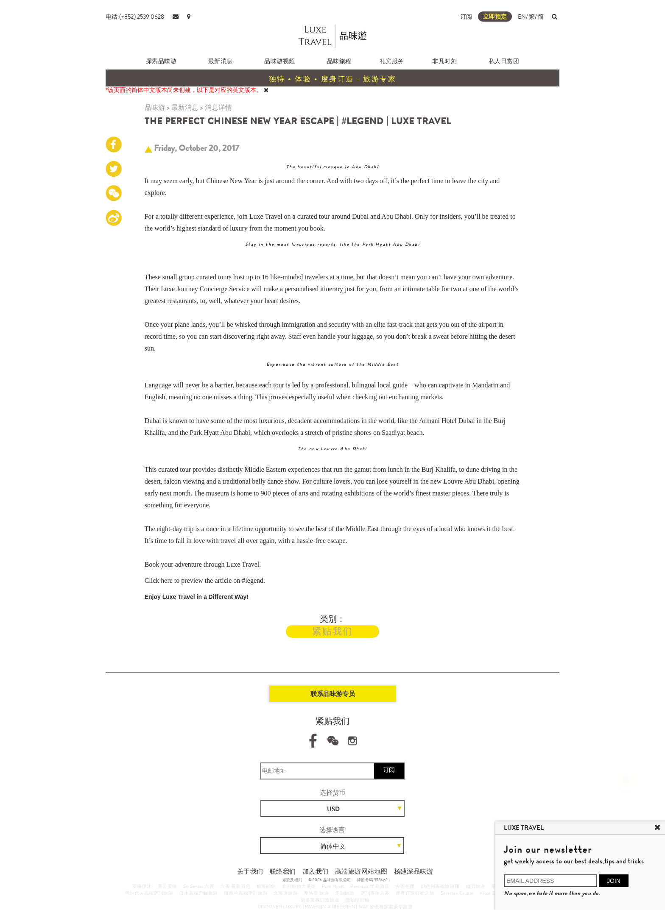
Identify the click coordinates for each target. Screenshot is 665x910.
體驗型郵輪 (357, 899)
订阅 (466, 16)
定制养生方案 (374, 893)
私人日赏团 (504, 61)
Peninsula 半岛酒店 (369, 886)
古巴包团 (405, 886)
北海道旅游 (286, 893)
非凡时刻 (444, 61)
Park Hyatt (333, 886)
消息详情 (218, 107)
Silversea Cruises (457, 893)
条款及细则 (292, 879)
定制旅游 (345, 893)
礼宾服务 (392, 61)
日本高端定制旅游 (198, 893)
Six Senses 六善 (198, 886)
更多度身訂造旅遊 (320, 899)
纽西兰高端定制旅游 (246, 893)
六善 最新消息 (235, 886)
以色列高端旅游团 (440, 886)
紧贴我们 (332, 631)
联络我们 (283, 871)
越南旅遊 (475, 886)
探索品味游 (161, 61)
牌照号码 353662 (372, 879)
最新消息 (220, 61)
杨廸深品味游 (413, 871)
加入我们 (315, 871)
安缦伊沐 (142, 886)
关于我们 (250, 871)
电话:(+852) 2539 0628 (135, 16)
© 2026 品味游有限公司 (329, 879)
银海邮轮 (266, 886)
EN (522, 16)
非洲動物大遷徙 (299, 886)
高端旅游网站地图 (361, 871)
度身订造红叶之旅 (415, 893)
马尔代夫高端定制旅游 (149, 893)
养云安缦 (167, 886)
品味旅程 (339, 61)
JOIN (613, 880)
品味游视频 (279, 61)
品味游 (155, 107)
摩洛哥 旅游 (316, 893)
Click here (159, 580)
